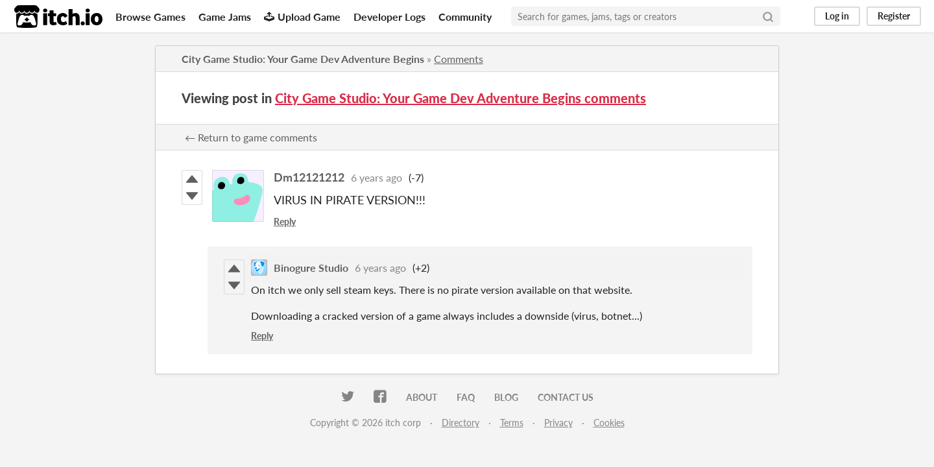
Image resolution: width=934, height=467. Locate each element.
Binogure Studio (311, 267)
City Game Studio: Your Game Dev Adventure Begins (303, 59)
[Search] (768, 16)
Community (465, 16)
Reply (285, 221)
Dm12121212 (309, 177)
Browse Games (150, 16)
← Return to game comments (251, 137)
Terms (511, 422)
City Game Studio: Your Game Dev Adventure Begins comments (460, 98)
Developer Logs (389, 16)
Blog (506, 397)
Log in (837, 15)
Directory (460, 422)
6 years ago (376, 177)
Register (894, 15)
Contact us (565, 397)
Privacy (558, 422)
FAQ (466, 397)
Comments (458, 59)
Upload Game (302, 16)
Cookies (609, 422)
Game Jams (224, 16)
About (421, 397)
